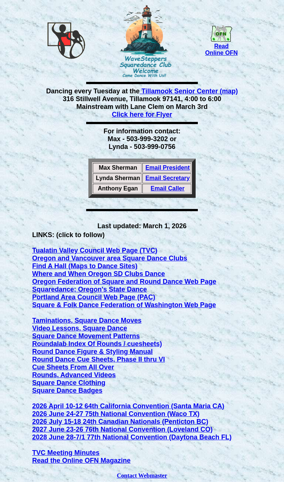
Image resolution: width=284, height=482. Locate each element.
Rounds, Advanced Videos (74, 375)
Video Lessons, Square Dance (79, 328)
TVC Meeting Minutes (65, 452)
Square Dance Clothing (68, 382)
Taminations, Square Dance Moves (87, 320)
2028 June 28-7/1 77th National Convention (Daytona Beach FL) (131, 437)
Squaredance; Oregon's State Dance (89, 289)
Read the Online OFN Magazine (81, 460)
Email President (167, 167)
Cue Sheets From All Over (73, 367)
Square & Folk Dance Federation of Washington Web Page (124, 305)
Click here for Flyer (142, 114)
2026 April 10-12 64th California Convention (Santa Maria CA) (128, 406)
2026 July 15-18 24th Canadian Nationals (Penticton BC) (120, 421)
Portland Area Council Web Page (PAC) (93, 297)
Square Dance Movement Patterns (86, 336)
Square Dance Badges (67, 390)
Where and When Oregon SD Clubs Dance (98, 273)
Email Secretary (167, 178)
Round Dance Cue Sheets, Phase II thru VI (98, 359)
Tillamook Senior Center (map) (189, 91)
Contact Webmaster (142, 475)
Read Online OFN (221, 49)
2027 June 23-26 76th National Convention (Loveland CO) (122, 429)
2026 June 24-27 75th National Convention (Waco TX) (115, 414)
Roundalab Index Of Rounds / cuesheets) (97, 344)
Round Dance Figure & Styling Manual (92, 351)
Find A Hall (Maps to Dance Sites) (85, 266)
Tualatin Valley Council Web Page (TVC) (94, 250)
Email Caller (168, 188)
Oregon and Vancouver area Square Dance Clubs (109, 258)
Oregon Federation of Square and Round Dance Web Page (124, 281)
